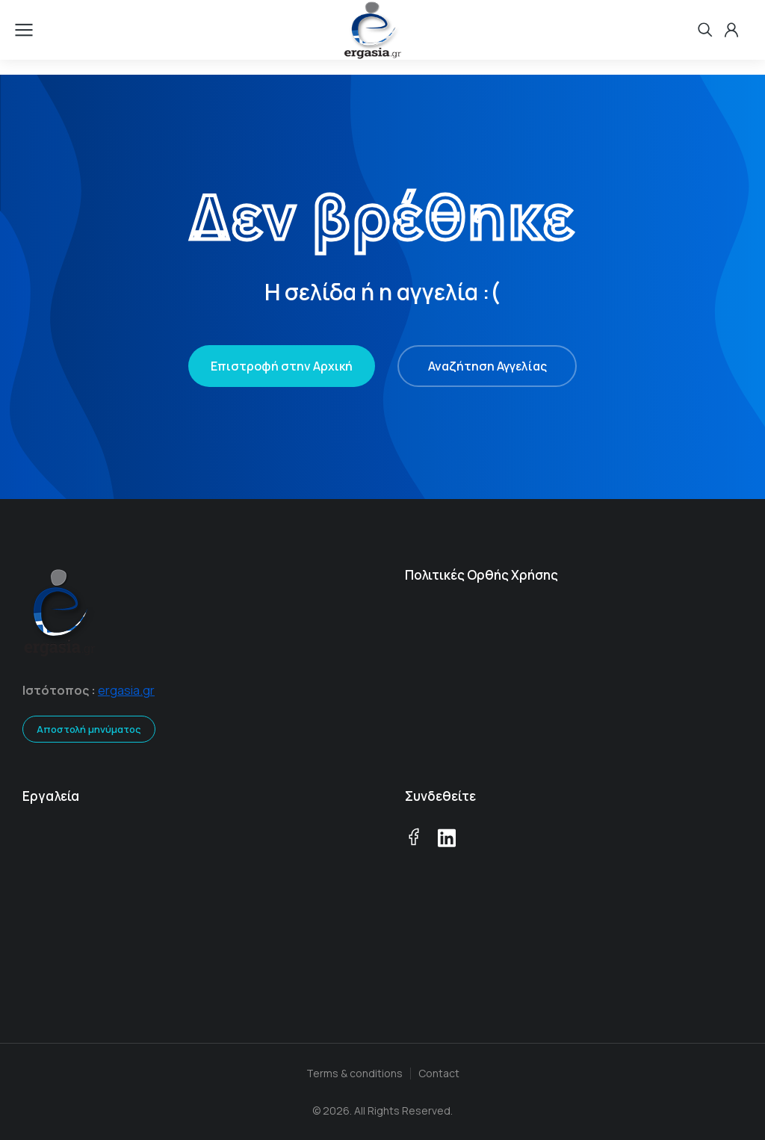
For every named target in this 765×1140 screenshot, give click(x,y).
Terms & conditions (354, 1073)
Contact (438, 1073)
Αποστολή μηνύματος (89, 729)
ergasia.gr (126, 690)
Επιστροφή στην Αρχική (282, 366)
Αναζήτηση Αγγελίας (487, 366)
